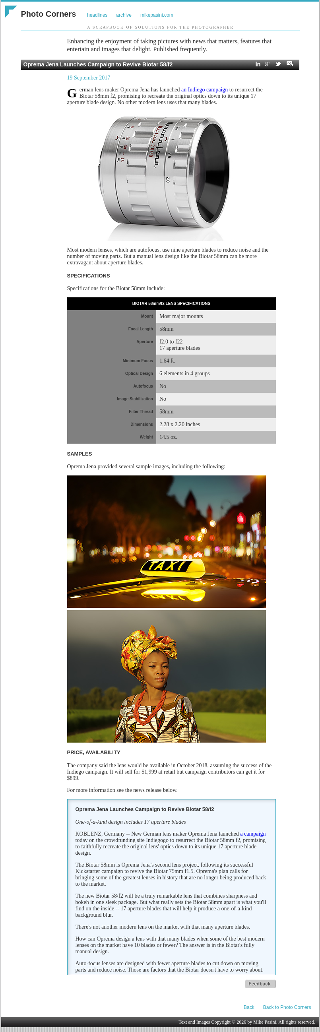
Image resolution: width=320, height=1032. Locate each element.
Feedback (259, 984)
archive (124, 15)
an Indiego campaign (204, 90)
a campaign (253, 834)
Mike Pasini (264, 1022)
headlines (97, 15)
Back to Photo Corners (287, 1007)
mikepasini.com (156, 15)
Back (249, 1007)
